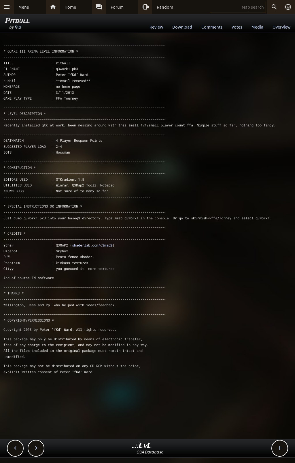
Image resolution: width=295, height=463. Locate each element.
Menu (23, 7)
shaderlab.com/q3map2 (92, 245)
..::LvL (142, 446)
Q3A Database (150, 452)
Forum (117, 7)
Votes (237, 27)
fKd (18, 27)
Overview (281, 27)
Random (165, 7)
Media (257, 27)
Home (70, 7)
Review (156, 27)
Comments (211, 27)
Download (182, 27)
